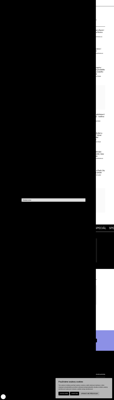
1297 (28, 211)
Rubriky (12, 371)
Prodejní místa (14, 374)
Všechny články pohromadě (27, 250)
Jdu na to (28, 256)
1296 (24, 211)
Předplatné (88, 3)
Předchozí (14, 211)
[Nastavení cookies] (3, 396)
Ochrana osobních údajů (85, 374)
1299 (37, 211)
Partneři (26, 374)
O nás (27, 371)
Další (52, 211)
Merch (35, 374)
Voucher (43, 374)
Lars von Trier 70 (33, 244)
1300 (42, 211)
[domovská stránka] (19, 3)
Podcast (36, 371)
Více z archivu (57, 320)
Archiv (20, 371)
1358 (47, 211)
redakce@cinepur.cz (15, 380)
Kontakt (45, 371)
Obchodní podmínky (99, 374)
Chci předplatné (85, 340)
